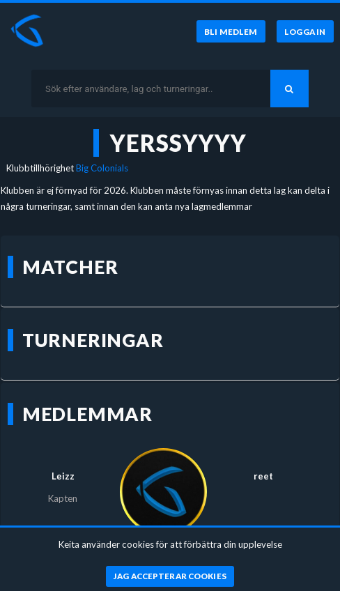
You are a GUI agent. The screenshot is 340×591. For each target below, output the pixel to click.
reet (263, 476)
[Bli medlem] (230, 31)
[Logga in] (305, 31)
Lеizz (63, 476)
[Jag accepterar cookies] (170, 576)
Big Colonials (102, 168)
